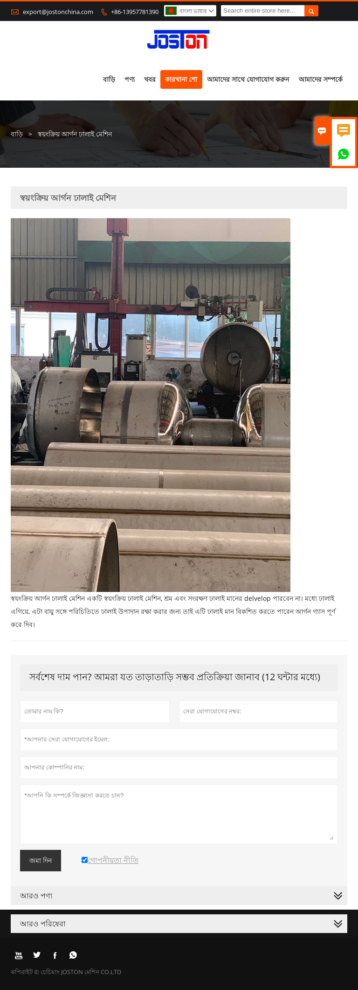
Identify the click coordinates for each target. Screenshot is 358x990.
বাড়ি (109, 79)
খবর (150, 79)
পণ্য (129, 79)
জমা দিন (40, 860)
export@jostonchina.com (58, 11)
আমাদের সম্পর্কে (321, 79)
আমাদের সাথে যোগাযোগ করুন (248, 79)
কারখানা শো (181, 79)
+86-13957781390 (134, 11)
